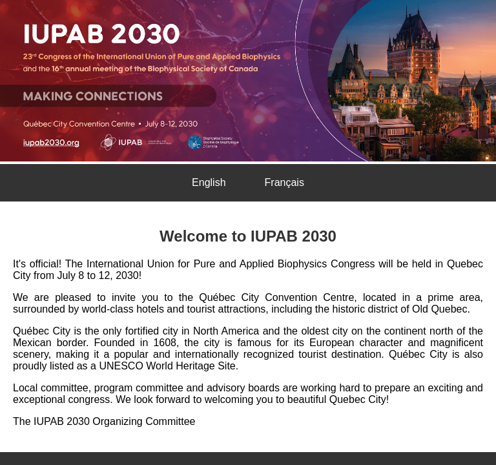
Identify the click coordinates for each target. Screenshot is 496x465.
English (208, 182)
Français (284, 182)
